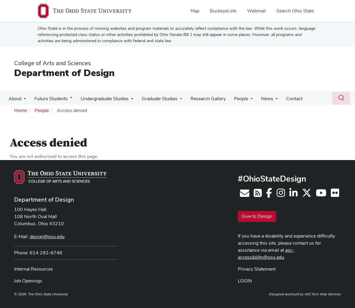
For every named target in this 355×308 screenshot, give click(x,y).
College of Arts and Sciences (52, 63)
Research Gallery (202, 98)
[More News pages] (268, 100)
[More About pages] (23, 100)
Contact (285, 98)
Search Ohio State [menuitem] (295, 11)
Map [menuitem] (194, 11)
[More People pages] (244, 100)
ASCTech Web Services (322, 294)
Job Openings (28, 281)
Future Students (49, 98)
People (235, 98)
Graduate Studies (155, 98)
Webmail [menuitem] (256, 11)
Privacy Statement (257, 269)
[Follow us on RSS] (258, 195)
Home (20, 110)
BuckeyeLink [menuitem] (223, 11)
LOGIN (245, 281)
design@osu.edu (47, 236)
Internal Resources (33, 269)
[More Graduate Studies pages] (175, 100)
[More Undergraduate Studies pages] (128, 100)
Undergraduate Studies (102, 98)
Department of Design (64, 73)
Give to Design (257, 216)
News (259, 98)
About (14, 98)
